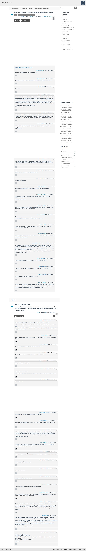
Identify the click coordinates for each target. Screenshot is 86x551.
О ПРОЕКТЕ (74, 549)
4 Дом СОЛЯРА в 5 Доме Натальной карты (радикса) (66, 127)
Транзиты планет (65, 155)
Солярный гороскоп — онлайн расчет (67, 34)
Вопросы (20, 3)
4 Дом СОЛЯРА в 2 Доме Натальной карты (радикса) (66, 138)
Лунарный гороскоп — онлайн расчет (67, 37)
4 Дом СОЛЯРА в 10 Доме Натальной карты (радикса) (66, 113)
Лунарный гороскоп (65, 163)
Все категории (64, 149)
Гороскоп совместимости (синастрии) (68, 30)
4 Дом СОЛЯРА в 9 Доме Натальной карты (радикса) (66, 117)
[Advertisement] (34, 34)
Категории (29, 3)
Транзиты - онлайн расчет (68, 27)
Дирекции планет (65, 167)
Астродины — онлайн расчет (67, 22)
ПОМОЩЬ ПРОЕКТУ (81, 549)
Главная (16, 3)
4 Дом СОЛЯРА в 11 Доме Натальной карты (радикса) (66, 110)
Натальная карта (65, 153)
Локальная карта (66, 25)
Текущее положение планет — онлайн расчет (68, 48)
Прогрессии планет (65, 165)
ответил (38, 312)
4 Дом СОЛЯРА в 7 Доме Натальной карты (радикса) (66, 124)
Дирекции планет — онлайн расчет (67, 45)
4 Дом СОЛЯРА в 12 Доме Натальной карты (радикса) (66, 106)
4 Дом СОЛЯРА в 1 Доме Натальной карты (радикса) (66, 141)
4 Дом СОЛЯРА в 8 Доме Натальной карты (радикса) (66, 120)
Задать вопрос (35, 3)
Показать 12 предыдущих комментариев (24, 67)
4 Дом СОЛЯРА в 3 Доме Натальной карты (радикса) (66, 134)
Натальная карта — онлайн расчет (67, 18)
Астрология (63, 151)
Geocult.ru (64, 549)
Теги (25, 3)
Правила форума (9, 549)
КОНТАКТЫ (69, 549)
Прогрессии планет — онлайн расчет (67, 41)
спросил (22, 16)
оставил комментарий (40, 70)
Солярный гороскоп (47, 16)
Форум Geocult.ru (7, 2)
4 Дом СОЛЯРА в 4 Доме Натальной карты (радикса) (66, 131)
